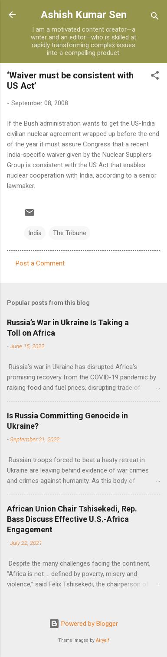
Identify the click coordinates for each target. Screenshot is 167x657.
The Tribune (69, 233)
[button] (155, 77)
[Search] (155, 17)
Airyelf (102, 640)
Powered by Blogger (83, 624)
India (35, 233)
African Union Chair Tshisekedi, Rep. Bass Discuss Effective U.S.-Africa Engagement (72, 519)
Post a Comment (40, 263)
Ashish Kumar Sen (84, 15)
